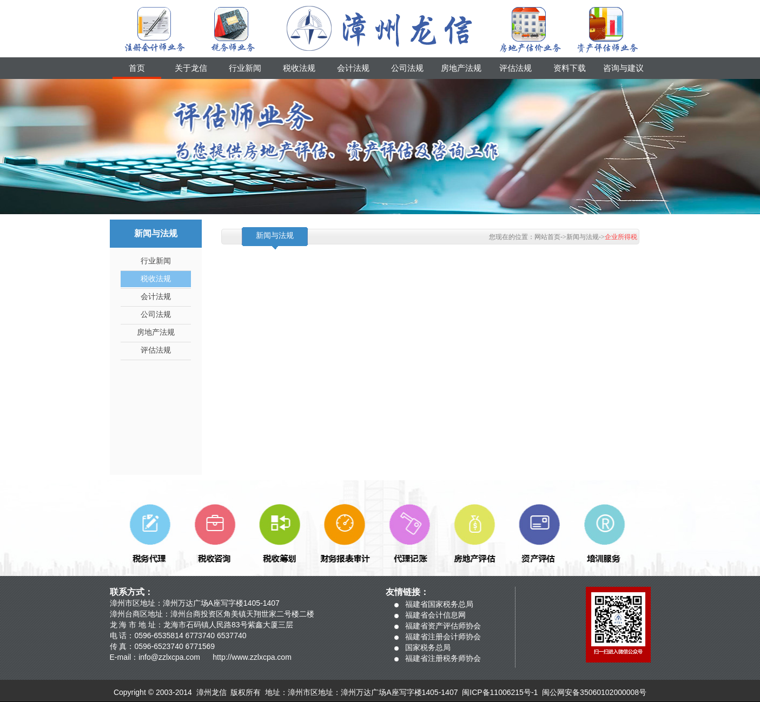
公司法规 (407, 68)
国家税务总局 (428, 647)
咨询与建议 (623, 68)
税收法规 (299, 68)
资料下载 (569, 68)
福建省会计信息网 (435, 615)
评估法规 (515, 68)
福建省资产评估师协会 (443, 625)
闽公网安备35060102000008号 (594, 692)
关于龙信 (191, 68)
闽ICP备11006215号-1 (500, 692)
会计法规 (353, 68)
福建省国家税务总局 (439, 604)
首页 (137, 68)
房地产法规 (461, 68)
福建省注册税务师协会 (443, 658)
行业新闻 (245, 68)
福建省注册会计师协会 (443, 636)
